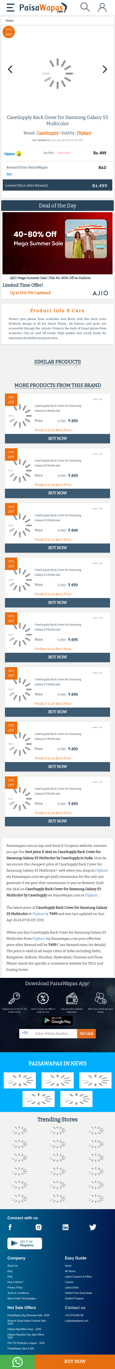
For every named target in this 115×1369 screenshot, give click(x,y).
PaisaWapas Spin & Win (20, 1348)
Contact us (75, 1308)
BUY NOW (74, 1361)
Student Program (74, 1298)
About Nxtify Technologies (21, 1298)
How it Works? (15, 1282)
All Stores (70, 1271)
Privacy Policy (15, 1287)
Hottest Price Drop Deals (78, 1293)
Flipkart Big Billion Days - (24, 1329)
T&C (9, 174)
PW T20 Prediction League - (26, 1343)
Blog (9, 1271)
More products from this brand (57, 385)
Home (68, 1265)
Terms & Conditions (18, 1293)
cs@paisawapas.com (77, 1320)
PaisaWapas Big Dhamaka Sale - (28, 1315)
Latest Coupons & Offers (78, 1276)
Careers (69, 1282)
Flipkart (84, 133)
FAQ (9, 1276)
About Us (12, 1265)
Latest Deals (72, 1287)
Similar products (57, 362)
